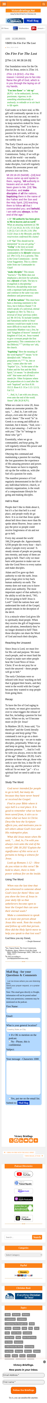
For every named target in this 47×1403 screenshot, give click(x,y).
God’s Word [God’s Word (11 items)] (16, 1333)
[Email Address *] (23, 1375)
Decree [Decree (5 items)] (8, 1328)
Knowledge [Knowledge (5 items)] (29, 1347)
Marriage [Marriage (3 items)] (19, 1351)
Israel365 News (8, 28)
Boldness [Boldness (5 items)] (26, 1315)
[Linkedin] (21, 1140)
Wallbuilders (30, 28)
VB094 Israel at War (32, 1156)
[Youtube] (31, 1140)
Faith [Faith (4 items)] (24, 1328)
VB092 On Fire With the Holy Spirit (20, 1152)
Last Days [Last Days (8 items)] (9, 1351)
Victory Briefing (19, 38)
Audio (7, 38)
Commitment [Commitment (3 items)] (10, 1319)
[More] (36, 1140)
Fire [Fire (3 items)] (30, 1328)
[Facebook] (16, 1140)
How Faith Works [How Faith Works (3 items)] (29, 1337)
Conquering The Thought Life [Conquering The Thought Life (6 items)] (16, 1324)
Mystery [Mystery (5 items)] (28, 1351)
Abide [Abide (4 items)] (8, 1315)
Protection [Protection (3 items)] (31, 1356)
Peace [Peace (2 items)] (8, 1356)
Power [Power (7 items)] (15, 1356)
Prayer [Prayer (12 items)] (22, 1356)
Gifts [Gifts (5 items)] (7, 1333)
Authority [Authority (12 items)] (16, 1315)
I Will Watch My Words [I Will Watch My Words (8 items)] (14, 1347)
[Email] (26, 1140)
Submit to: (11, 1102)
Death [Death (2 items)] (32, 1324)
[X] (11, 1140)
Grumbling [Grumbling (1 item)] (27, 1333)
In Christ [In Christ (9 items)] (9, 1342)
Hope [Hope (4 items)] (18, 1337)
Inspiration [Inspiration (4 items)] (18, 1342)
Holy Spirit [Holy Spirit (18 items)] (9, 1337)
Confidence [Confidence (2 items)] (22, 1319)
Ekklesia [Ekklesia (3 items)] (17, 1328)
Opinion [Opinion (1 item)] (37, 1351)
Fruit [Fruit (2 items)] (36, 1328)
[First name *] (23, 1382)
